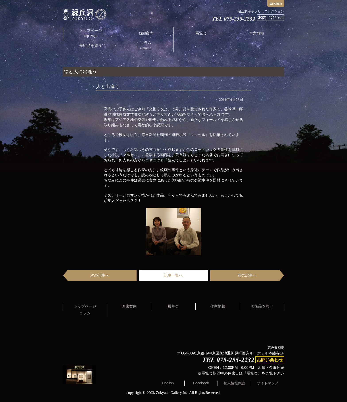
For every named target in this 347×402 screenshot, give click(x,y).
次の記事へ (99, 275)
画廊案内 (145, 33)
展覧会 (201, 33)
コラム (145, 45)
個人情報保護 (234, 383)
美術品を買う (90, 46)
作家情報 (256, 33)
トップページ (90, 33)
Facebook (201, 383)
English (276, 3)
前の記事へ (247, 275)
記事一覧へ (173, 275)
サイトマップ (267, 383)
